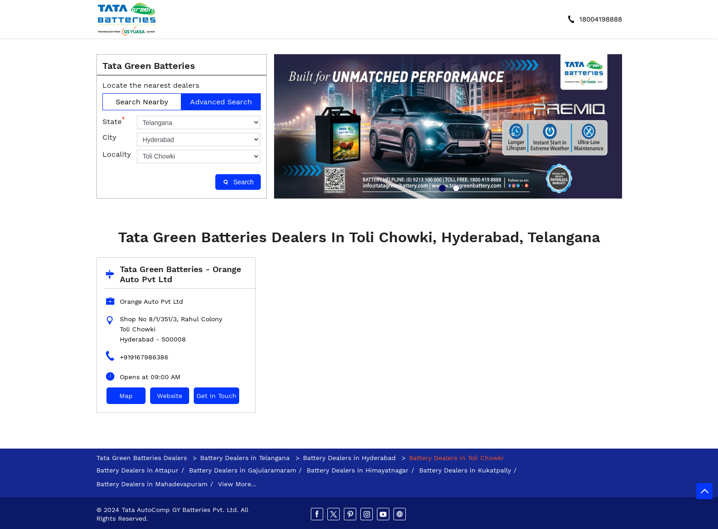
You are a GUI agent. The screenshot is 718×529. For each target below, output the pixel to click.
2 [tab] (455, 187)
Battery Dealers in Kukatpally (465, 470)
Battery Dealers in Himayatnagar (358, 470)
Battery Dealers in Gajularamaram (242, 470)
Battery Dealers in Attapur (137, 470)
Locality (116, 154)
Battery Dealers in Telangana (245, 457)
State (113, 121)
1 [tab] (441, 187)
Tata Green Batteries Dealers (142, 457)
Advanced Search (221, 101)
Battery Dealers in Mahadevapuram (152, 484)
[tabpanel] (448, 126)
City (109, 137)
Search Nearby (142, 101)
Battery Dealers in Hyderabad (349, 457)
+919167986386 (144, 357)
